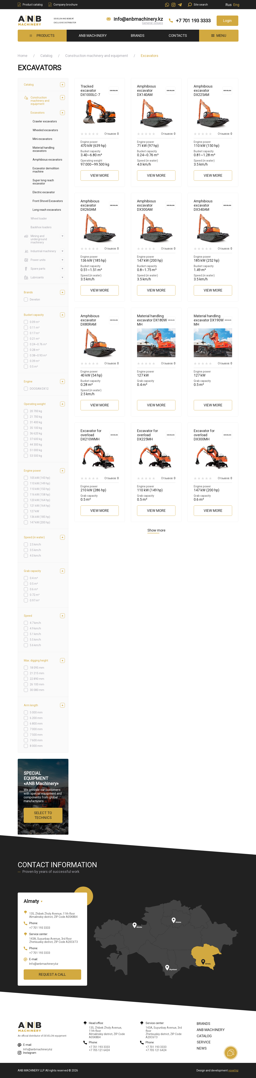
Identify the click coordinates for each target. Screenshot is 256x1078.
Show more (156, 530)
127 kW (34, 511)
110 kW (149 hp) (40, 483)
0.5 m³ (34, 366)
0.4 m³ (34, 578)
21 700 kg (36, 416)
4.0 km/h (35, 555)
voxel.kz (233, 1070)
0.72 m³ (35, 594)
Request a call (52, 974)
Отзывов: (111, 133)
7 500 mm (36, 734)
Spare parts (34, 268)
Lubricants (34, 277)
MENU (218, 35)
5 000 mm (36, 712)
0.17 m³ (35, 333)
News (202, 1048)
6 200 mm (36, 718)
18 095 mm (37, 667)
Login (227, 21)
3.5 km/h (35, 550)
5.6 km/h (35, 645)
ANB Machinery (93, 35)
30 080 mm (37, 690)
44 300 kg (36, 444)
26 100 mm (37, 684)
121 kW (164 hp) (40, 505)
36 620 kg (36, 433)
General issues (152, 23)
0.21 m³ (35, 338)
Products (42, 35)
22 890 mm (37, 678)
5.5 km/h (35, 639)
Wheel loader (39, 218)
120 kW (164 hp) (40, 500)
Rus (229, 5)
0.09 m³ (35, 322)
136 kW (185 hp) (40, 516)
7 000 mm (36, 729)
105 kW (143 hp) (40, 477)
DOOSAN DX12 (39, 388)
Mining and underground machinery (35, 239)
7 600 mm (36, 740)
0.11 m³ (35, 327)
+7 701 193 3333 (193, 20)
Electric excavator (44, 192)
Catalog (46, 56)
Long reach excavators (47, 209)
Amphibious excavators (47, 159)
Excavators (38, 112)
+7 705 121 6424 (99, 1050)
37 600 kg (36, 439)
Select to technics (43, 815)
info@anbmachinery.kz (138, 19)
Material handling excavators (43, 149)
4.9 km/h (35, 628)
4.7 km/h (35, 622)
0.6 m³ (34, 589)
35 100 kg (36, 427)
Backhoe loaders (41, 227)
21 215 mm (37, 673)
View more (99, 175)
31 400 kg (36, 422)
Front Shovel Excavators (48, 201)
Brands (137, 35)
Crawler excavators (45, 121)
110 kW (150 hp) (40, 489)
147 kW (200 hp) (40, 522)
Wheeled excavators (45, 130)
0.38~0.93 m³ (38, 355)
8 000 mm (36, 745)
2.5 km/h (35, 544)
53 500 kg (36, 455)
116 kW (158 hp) (40, 494)
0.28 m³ (35, 349)
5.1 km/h (35, 634)
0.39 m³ (35, 361)
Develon (35, 299)
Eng (236, 5)
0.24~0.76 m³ (38, 344)
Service (204, 1042)
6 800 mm (36, 723)
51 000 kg (36, 450)
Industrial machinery (40, 251)
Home (22, 56)
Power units (35, 259)
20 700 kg (36, 411)
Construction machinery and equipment (96, 56)
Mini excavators (42, 138)
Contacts (178, 35)
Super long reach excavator (43, 182)
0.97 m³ (35, 600)
